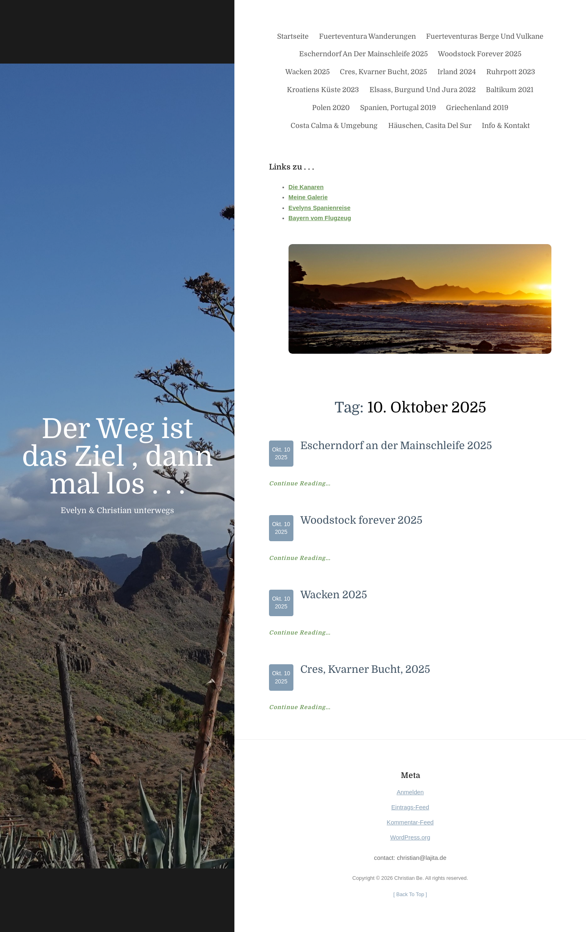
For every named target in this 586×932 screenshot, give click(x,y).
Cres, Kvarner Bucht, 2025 (365, 669)
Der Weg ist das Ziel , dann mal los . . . (117, 456)
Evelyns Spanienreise (320, 208)
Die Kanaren (306, 187)
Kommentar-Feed (410, 822)
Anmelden (410, 792)
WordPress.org (410, 837)
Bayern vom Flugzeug (320, 218)
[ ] (410, 894)
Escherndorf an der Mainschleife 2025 (396, 446)
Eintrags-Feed (410, 807)
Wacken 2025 (333, 595)
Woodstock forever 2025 (361, 520)
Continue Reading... (299, 484)
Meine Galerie (308, 197)
